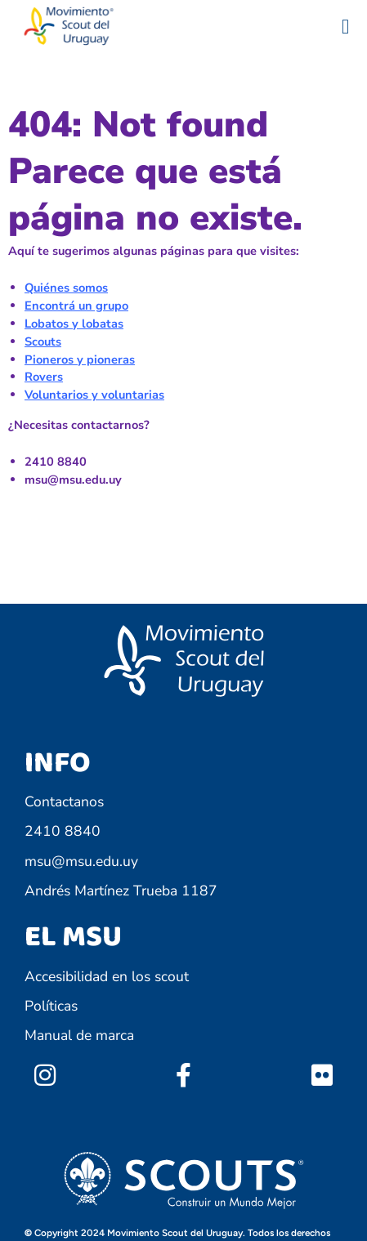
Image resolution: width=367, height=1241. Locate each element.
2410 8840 (63, 831)
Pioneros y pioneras (80, 359)
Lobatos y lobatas (74, 323)
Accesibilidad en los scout (107, 976)
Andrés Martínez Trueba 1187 (121, 890)
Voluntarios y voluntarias (94, 394)
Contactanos (64, 801)
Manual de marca (79, 1035)
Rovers (44, 376)
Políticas (51, 1006)
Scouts (43, 341)
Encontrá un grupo (76, 305)
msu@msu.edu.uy (81, 861)
